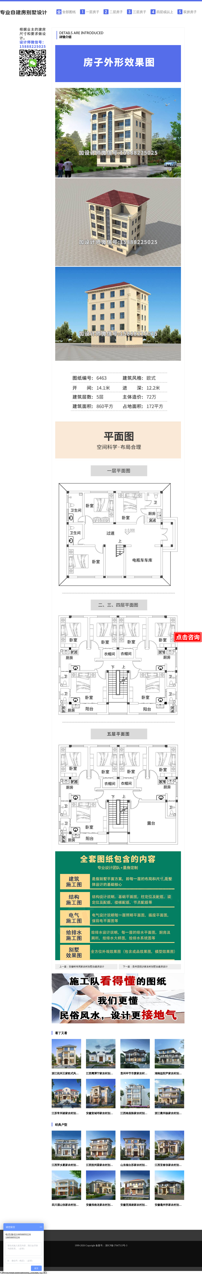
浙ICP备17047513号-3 (116, 1245)
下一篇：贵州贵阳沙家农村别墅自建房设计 (145, 966)
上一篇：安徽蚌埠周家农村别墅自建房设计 (81, 966)
